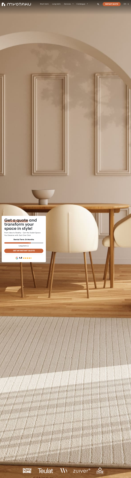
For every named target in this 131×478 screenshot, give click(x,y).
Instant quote (111, 4)
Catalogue (80, 4)
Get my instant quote (24, 251)
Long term (56, 4)
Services (67, 4)
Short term (44, 4)
